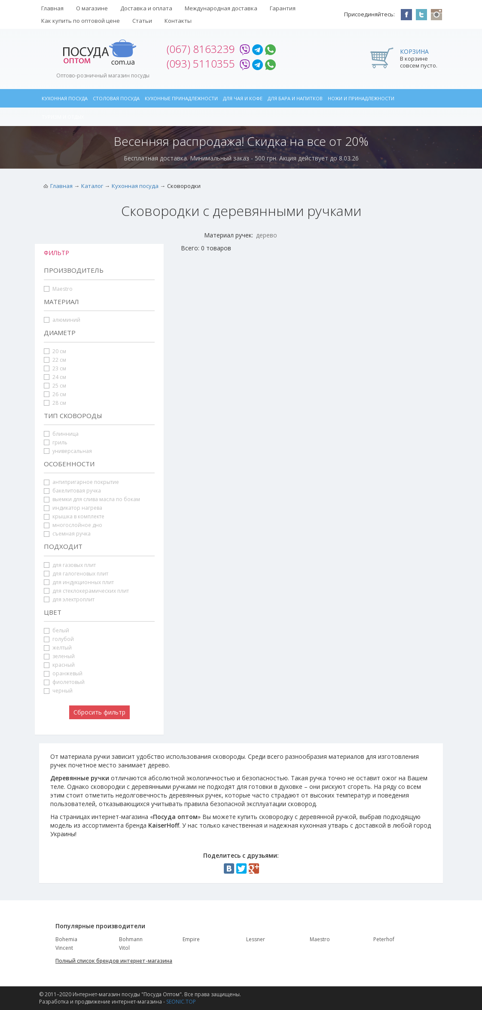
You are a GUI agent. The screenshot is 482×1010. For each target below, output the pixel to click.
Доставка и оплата (146, 8)
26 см (55, 394)
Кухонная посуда (65, 98)
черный (58, 690)
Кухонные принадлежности (181, 98)
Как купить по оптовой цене (80, 21)
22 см (55, 359)
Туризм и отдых (63, 117)
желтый (58, 647)
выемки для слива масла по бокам (92, 499)
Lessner (255, 939)
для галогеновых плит (76, 573)
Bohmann (131, 939)
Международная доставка (221, 8)
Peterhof (383, 939)
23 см (55, 368)
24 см (55, 377)
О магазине (92, 8)
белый (56, 630)
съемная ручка (67, 533)
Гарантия (283, 8)
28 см (55, 402)
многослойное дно (73, 525)
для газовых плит (70, 565)
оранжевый (63, 673)
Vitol (124, 947)
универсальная (68, 451)
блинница (61, 433)
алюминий (62, 319)
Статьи (142, 21)
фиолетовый (64, 682)
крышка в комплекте (74, 516)
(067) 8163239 (201, 49)
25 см (55, 385)
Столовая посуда (116, 98)
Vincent (64, 947)
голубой (59, 639)
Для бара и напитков (295, 98)
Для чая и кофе (242, 98)
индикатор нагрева (73, 507)
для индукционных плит (79, 582)
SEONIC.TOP (181, 1001)
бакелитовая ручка (72, 490)
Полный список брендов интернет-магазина (113, 960)
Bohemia (66, 939)
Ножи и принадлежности (361, 98)
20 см (55, 351)
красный (59, 664)
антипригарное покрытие (81, 482)
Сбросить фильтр (99, 712)
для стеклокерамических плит (86, 590)
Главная (52, 8)
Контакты (178, 21)
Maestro (58, 289)
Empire (191, 939)
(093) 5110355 (201, 63)
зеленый (59, 656)
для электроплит (69, 599)
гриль (55, 442)
